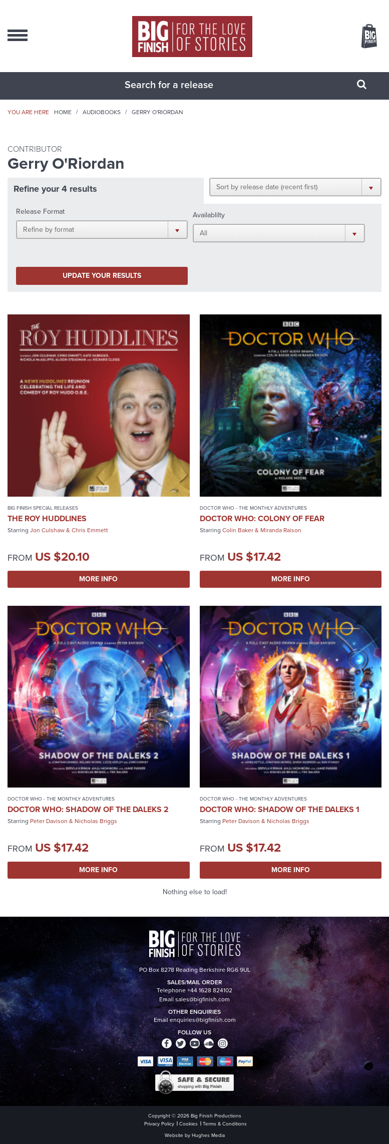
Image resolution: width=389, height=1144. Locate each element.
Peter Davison (49, 821)
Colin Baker (237, 530)
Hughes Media (208, 1135)
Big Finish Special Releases (43, 508)
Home (63, 112)
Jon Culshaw (47, 530)
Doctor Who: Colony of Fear (262, 518)
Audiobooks (102, 112)
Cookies (188, 1123)
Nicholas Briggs (96, 821)
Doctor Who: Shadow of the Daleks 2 (88, 809)
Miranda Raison (280, 530)
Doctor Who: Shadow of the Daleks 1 (279, 809)
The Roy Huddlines (47, 518)
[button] (295, 187)
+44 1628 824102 (209, 990)
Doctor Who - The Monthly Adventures (253, 508)
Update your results (102, 275)
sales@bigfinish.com (202, 999)
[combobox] (182, 84)
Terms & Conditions (225, 1123)
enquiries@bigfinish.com (203, 1019)
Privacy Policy (159, 1123)
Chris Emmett (90, 530)
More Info (98, 579)
